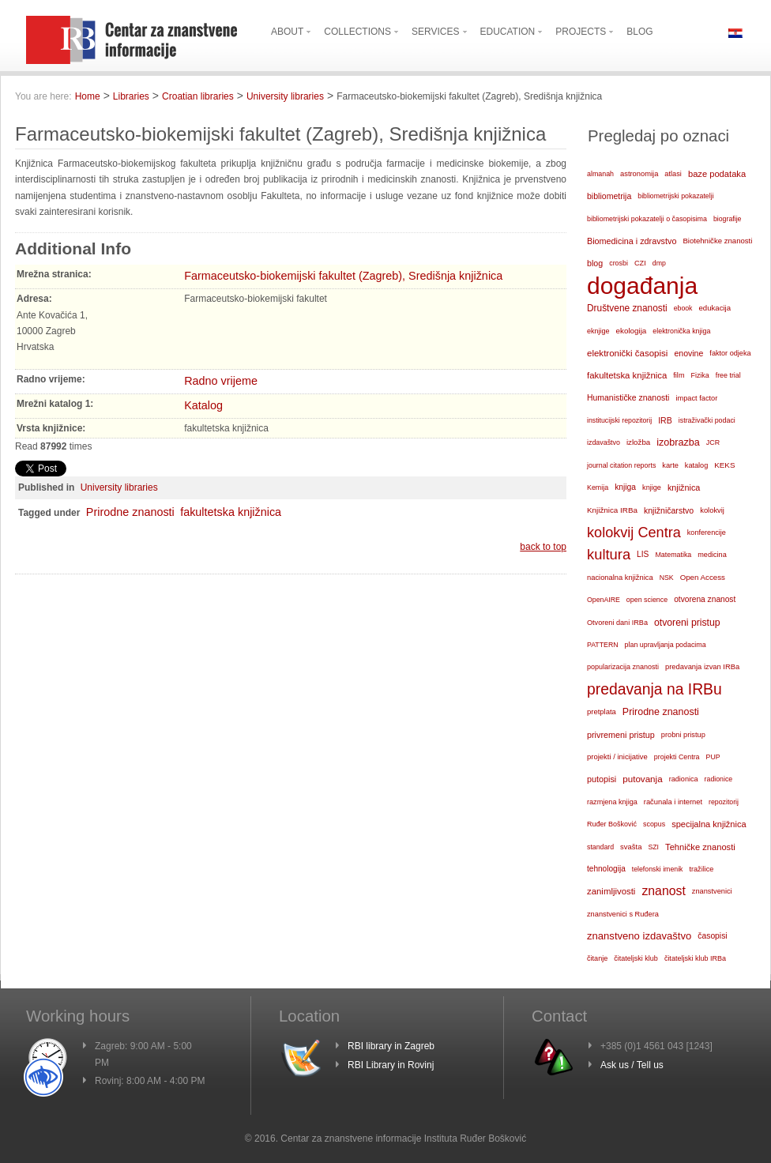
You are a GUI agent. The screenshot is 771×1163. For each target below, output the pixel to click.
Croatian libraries (198, 96)
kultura (608, 554)
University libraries (285, 96)
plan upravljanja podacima (665, 645)
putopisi (601, 779)
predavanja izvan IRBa (702, 667)
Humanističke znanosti (628, 397)
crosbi (618, 263)
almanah (600, 174)
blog (595, 263)
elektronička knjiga (681, 331)
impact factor (696, 398)
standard (600, 847)
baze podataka (717, 174)
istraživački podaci (707, 420)
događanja (642, 286)
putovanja (642, 778)
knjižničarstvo (669, 510)
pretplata (601, 711)
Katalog (203, 405)
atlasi (673, 174)
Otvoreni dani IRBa (617, 623)
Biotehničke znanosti (717, 240)
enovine (688, 353)
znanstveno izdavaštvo (639, 936)
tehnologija (606, 868)
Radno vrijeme (221, 380)
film (678, 375)
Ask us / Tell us (632, 1065)
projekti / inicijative (617, 756)
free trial (728, 375)
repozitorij (724, 802)
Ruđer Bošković (612, 824)
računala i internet (673, 802)
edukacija (715, 307)
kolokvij (712, 510)
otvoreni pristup (687, 622)
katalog (696, 465)
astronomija (639, 174)
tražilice (701, 869)
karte (670, 465)
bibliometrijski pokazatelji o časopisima (647, 219)
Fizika (699, 375)
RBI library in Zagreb (391, 1046)
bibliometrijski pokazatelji (675, 196)
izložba (638, 442)
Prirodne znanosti (130, 512)
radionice (719, 779)
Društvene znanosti (627, 308)
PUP (713, 757)
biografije (727, 219)
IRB (665, 420)
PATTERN (603, 645)
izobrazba (678, 442)
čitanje (597, 958)
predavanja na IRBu (654, 689)
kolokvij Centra (634, 532)
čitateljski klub (636, 958)
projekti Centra (677, 757)
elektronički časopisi (627, 353)
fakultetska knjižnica (230, 512)
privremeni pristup (621, 735)
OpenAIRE (603, 600)
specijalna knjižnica (708, 824)
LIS (643, 554)
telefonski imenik (657, 869)
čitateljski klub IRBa (695, 958)
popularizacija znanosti (623, 667)
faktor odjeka (729, 353)
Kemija (597, 487)
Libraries (131, 96)
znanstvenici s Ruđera (623, 914)
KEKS (724, 465)
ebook (683, 308)
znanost (663, 891)
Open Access (702, 577)
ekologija (631, 330)
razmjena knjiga (612, 802)
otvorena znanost (704, 599)
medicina (712, 555)
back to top (543, 546)
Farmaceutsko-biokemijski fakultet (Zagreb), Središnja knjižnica (343, 275)
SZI (653, 847)
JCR (713, 442)
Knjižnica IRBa (612, 510)
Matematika (673, 555)
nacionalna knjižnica (620, 578)
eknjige (598, 331)
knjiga (625, 487)
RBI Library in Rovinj (391, 1065)
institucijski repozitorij (619, 420)
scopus (654, 824)
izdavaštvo (603, 442)
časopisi (712, 936)
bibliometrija (609, 196)
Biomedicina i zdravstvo (631, 241)
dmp (659, 263)
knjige (651, 487)
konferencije (706, 532)
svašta (630, 846)
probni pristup (683, 735)
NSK (667, 578)
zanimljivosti (611, 891)
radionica (683, 779)
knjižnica (684, 487)
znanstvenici (712, 891)
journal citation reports (621, 465)
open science (647, 600)
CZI (640, 263)
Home (87, 96)
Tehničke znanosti (700, 847)
